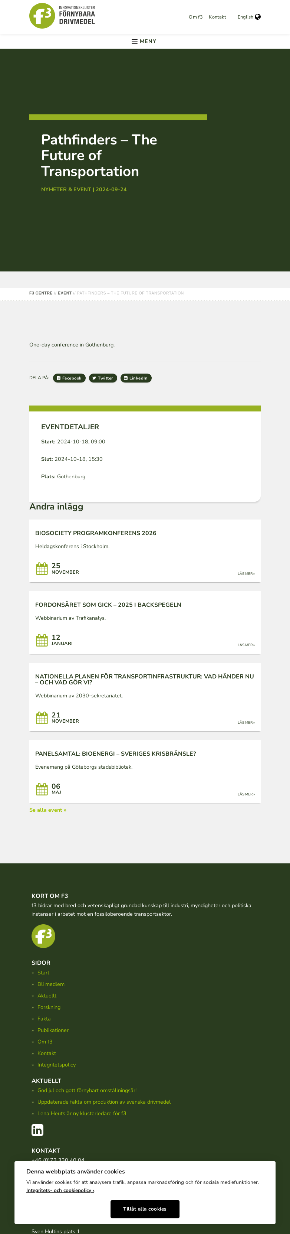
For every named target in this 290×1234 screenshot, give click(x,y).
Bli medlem (51, 984)
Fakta (44, 1018)
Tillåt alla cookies (145, 1207)
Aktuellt (46, 995)
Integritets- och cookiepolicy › (60, 1188)
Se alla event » (47, 810)
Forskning (48, 1007)
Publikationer (53, 1030)
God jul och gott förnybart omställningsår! (86, 1090)
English (249, 17)
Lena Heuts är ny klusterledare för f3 (81, 1113)
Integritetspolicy (56, 1064)
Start (43, 972)
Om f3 (196, 17)
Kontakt (217, 17)
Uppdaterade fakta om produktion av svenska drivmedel (104, 1102)
